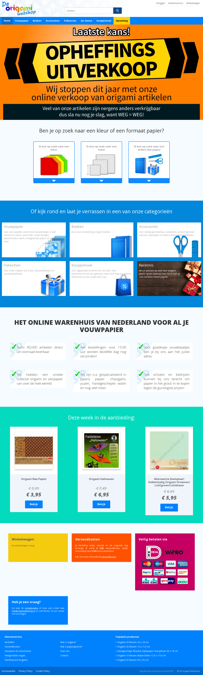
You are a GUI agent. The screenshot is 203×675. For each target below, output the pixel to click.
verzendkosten (109, 556)
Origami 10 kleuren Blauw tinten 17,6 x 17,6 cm (141, 655)
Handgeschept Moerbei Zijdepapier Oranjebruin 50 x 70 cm (147, 651)
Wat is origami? (68, 642)
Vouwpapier (21, 20)
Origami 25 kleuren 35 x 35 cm (133, 659)
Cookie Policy (42, 670)
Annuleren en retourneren (18, 651)
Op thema (86, 20)
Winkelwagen (193, 3)
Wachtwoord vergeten (16, 659)
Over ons (65, 651)
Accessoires (53, 20)
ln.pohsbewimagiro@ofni (23, 610)
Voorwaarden (8, 670)
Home (7, 20)
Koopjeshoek (104, 20)
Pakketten (70, 20)
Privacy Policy (26, 670)
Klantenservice (175, 3)
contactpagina (31, 608)
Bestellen (9, 642)
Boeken (37, 20)
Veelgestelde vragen (15, 655)
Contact (64, 655)
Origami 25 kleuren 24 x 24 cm (133, 642)
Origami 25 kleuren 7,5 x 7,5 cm (133, 646)
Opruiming (122, 20)
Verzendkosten (12, 646)
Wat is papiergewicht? (71, 646)
